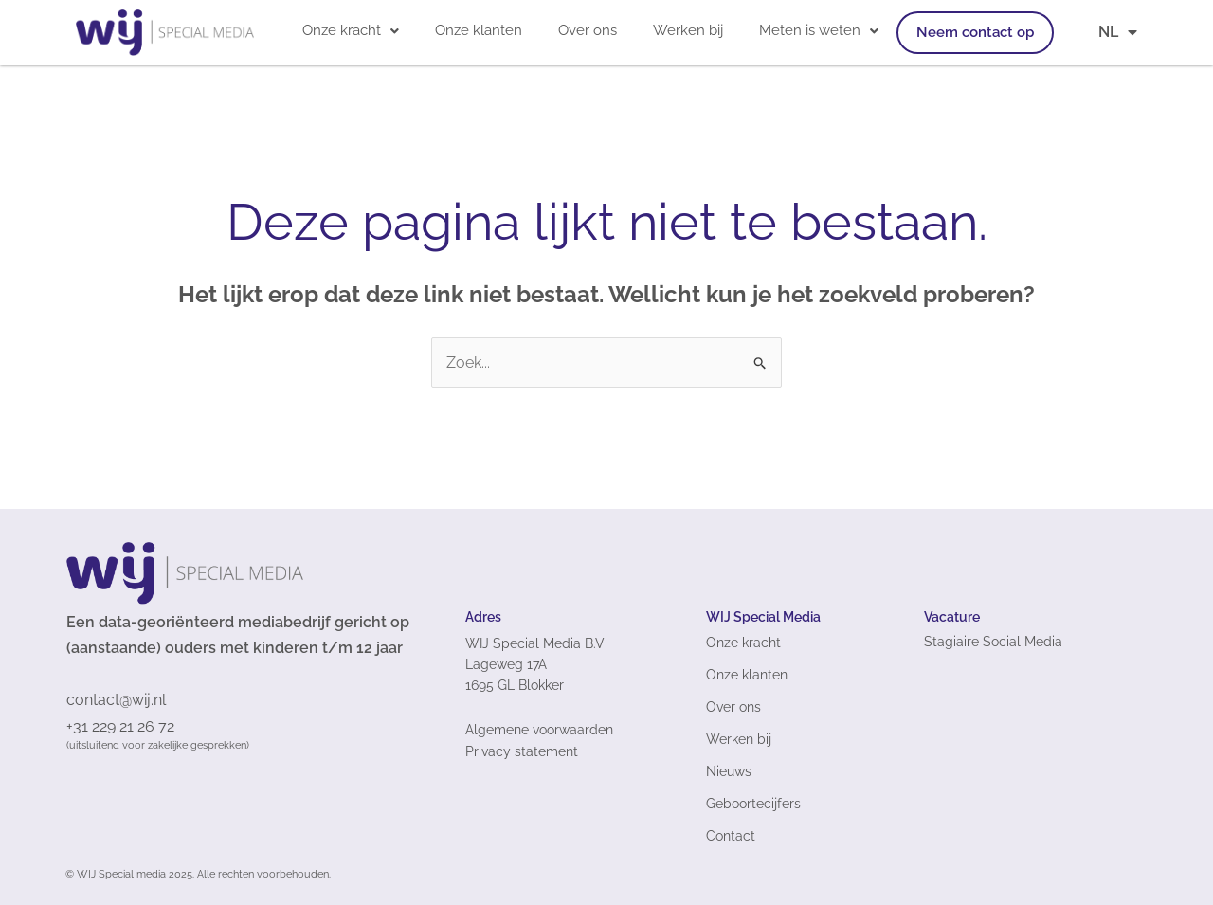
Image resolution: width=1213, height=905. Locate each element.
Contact (730, 835)
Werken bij (688, 30)
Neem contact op (975, 32)
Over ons (587, 30)
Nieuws (728, 771)
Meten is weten (818, 30)
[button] (350, 30)
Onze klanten (478, 30)
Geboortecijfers (753, 803)
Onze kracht (350, 30)
